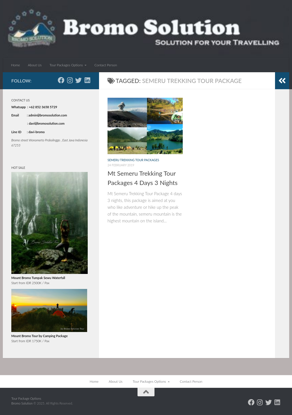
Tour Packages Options (66, 65)
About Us (35, 65)
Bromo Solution (22, 403)
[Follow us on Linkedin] (87, 80)
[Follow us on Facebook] (61, 80)
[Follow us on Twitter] (78, 80)
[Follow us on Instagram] (69, 80)
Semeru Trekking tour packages (133, 160)
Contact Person (106, 65)
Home (15, 65)
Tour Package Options (26, 398)
